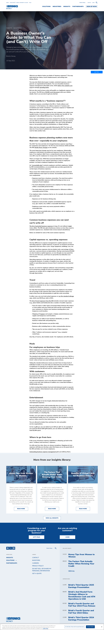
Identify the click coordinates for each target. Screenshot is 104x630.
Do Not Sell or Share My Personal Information (41, 569)
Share (97, 72)
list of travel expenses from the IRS (43, 301)
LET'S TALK (36, 537)
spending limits (44, 87)
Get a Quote (37, 573)
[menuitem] (8, 2)
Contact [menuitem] (35, 557)
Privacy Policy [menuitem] (38, 566)
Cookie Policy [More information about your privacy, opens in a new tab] (45, 628)
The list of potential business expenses (41, 226)
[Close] (101, 626)
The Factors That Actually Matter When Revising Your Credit (81, 563)
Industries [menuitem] (57, 6)
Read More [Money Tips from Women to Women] (22, 508)
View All (71, 571)
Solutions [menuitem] (46, 6)
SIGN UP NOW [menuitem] (92, 6)
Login (67, 537)
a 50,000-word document (52, 92)
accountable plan (37, 165)
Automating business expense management (42, 451)
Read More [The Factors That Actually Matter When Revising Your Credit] (53, 508)
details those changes (41, 147)
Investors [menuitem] (36, 560)
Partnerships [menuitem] (78, 6)
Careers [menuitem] (35, 563)
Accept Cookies (90, 626)
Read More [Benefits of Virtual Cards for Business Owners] (84, 508)
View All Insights (52, 518)
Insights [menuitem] (66, 6)
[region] (52, 627)
